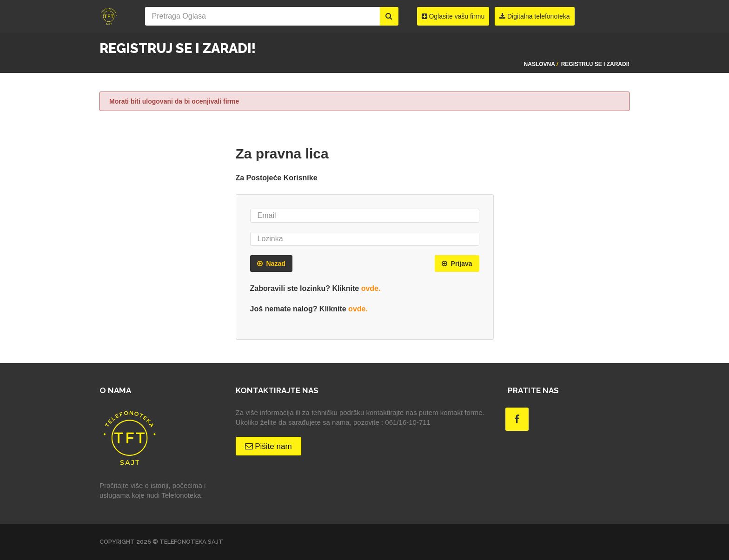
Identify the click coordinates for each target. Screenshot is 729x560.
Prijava (457, 263)
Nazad (271, 263)
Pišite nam (268, 446)
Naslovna (539, 64)
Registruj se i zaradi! (595, 64)
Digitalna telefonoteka (534, 16)
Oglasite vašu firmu (453, 16)
